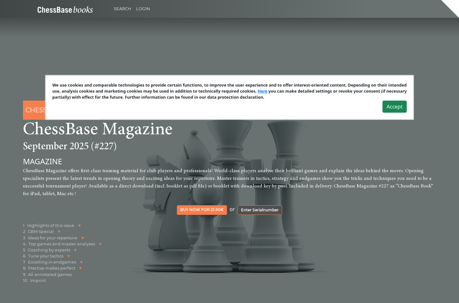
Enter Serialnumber (260, 210)
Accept (395, 106)
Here (262, 91)
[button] (79, 225)
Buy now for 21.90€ (202, 209)
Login (143, 8)
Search (122, 8)
